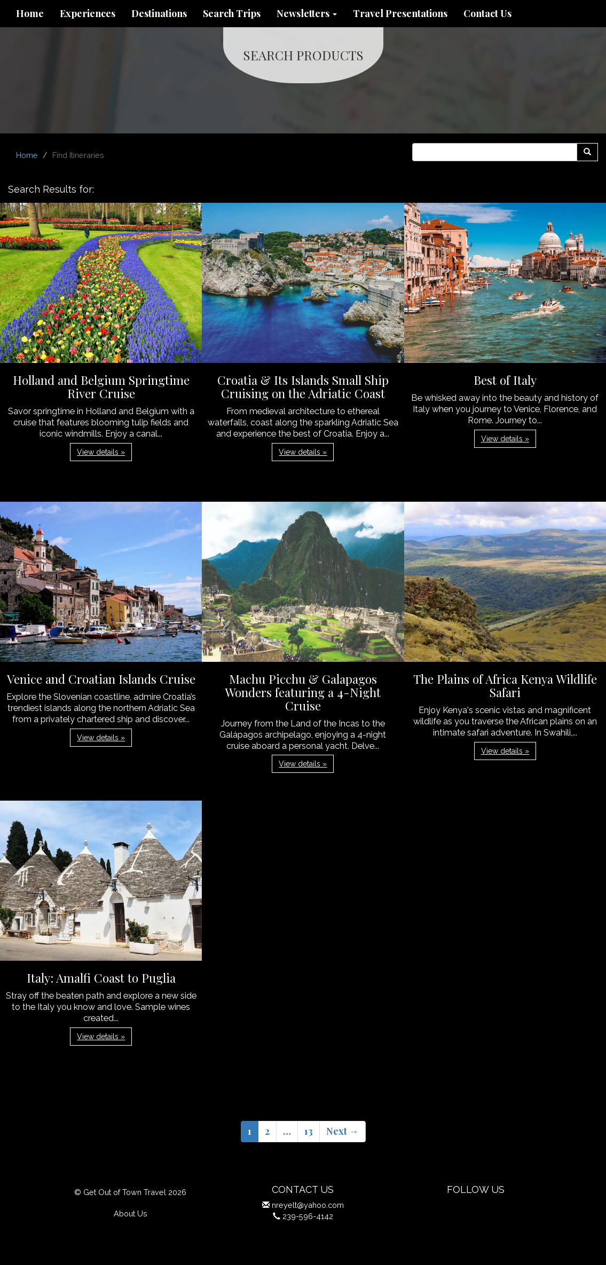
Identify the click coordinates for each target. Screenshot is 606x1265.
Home (30, 13)
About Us (130, 1213)
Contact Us (487, 13)
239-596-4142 (307, 1216)
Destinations (159, 13)
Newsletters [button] (307, 13)
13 (308, 1131)
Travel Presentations (400, 13)
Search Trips (232, 13)
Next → (342, 1131)
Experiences (87, 13)
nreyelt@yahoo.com (308, 1204)
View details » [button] (101, 452)
